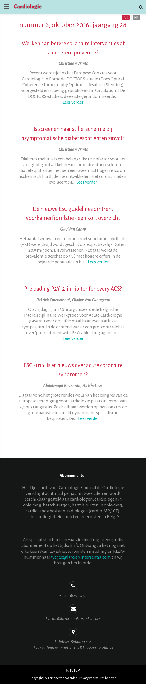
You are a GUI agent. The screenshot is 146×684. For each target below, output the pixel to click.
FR (136, 17)
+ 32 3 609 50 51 (73, 595)
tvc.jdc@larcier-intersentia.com (81, 557)
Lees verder (73, 102)
